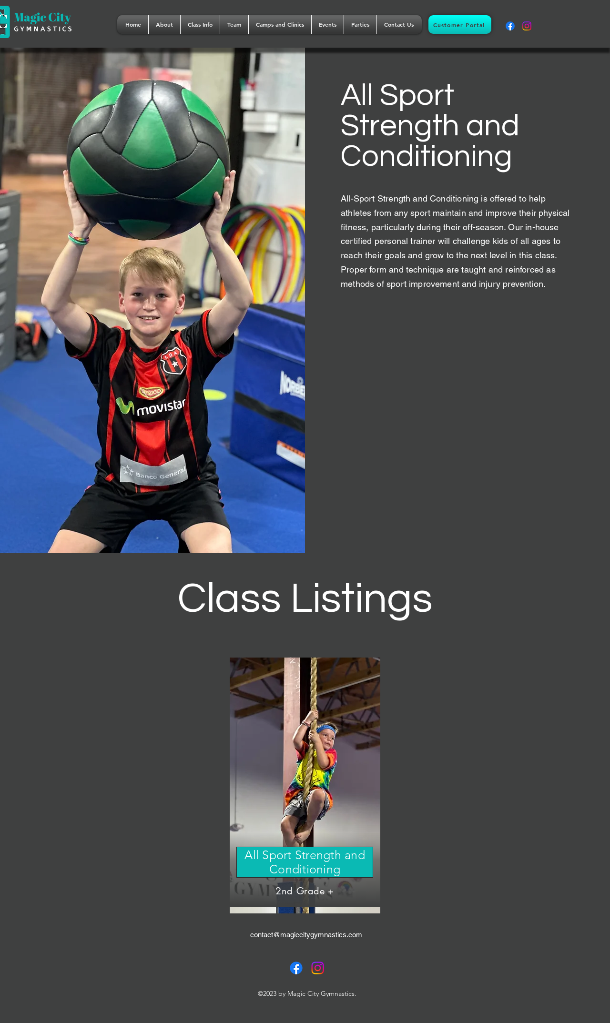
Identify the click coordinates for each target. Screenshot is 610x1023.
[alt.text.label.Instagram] (527, 26)
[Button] (305, 782)
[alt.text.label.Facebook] (510, 26)
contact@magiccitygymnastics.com (306, 935)
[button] (164, 24)
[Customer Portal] (459, 24)
